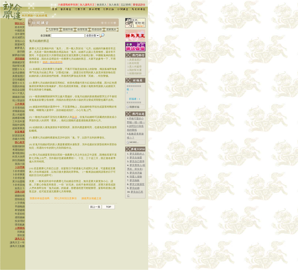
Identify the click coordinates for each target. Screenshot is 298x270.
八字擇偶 (20, 202)
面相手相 (68, 29)
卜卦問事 (20, 167)
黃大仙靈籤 (18, 181)
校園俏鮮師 (18, 146)
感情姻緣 (20, 58)
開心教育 (20, 142)
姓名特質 (20, 27)
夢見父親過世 (137, 184)
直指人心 (20, 41)
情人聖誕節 (18, 100)
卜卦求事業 (18, 174)
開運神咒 (20, 44)
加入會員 (114, 4)
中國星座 (20, 30)
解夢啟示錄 (18, 55)
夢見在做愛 (136, 157)
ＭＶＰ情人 (18, 93)
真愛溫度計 (18, 76)
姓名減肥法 (18, 37)
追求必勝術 (18, 72)
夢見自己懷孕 (137, 161)
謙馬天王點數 (17, 246)
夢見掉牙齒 (136, 172)
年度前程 (20, 213)
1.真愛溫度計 (134, 59)
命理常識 (82, 29)
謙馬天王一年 (17, 242)
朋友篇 (21, 235)
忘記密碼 (126, 4)
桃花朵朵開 (18, 89)
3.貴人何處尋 (134, 66)
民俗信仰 (97, 29)
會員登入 (102, 4)
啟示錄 (21, 51)
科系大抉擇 (18, 156)
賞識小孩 (20, 163)
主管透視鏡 (18, 107)
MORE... (134, 142)
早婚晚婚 (20, 206)
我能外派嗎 (18, 124)
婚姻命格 (20, 195)
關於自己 (20, 23)
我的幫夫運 (18, 65)
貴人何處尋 (18, 114)
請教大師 (20, 191)
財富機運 (20, 131)
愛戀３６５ (18, 82)
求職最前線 (18, 111)
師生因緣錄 (18, 160)
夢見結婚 (134, 188)
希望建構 (20, 210)
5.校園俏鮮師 (134, 73)
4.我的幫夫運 (134, 70)
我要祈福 (134, 106)
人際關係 (20, 228)
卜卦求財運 (18, 178)
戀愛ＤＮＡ (18, 69)
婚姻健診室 (18, 62)
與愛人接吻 (136, 176)
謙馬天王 (20, 238)
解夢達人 (20, 47)
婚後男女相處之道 (91, 198)
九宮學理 (53, 29)
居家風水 (111, 29)
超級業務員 (18, 128)
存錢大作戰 (18, 138)
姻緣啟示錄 (18, 96)
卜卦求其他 (18, 184)
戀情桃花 (20, 199)
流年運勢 (20, 34)
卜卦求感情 (18, 171)
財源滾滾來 (18, 135)
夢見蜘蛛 (134, 180)
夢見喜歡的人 (137, 153)
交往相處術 (18, 79)
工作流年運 (18, 121)
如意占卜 (20, 188)
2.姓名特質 (133, 63)
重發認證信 (139, 4)
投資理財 (20, 221)
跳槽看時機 (18, 118)
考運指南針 (18, 149)
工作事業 (20, 103)
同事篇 (21, 231)
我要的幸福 (18, 86)
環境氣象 (20, 224)
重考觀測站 (18, 153)
